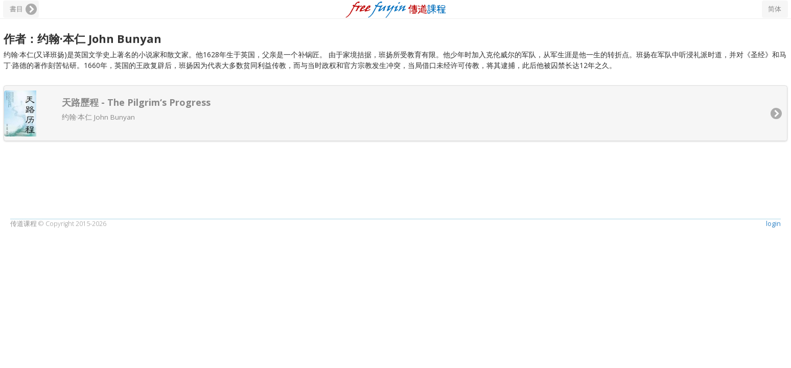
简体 (774, 9)
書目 (16, 9)
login (773, 333)
